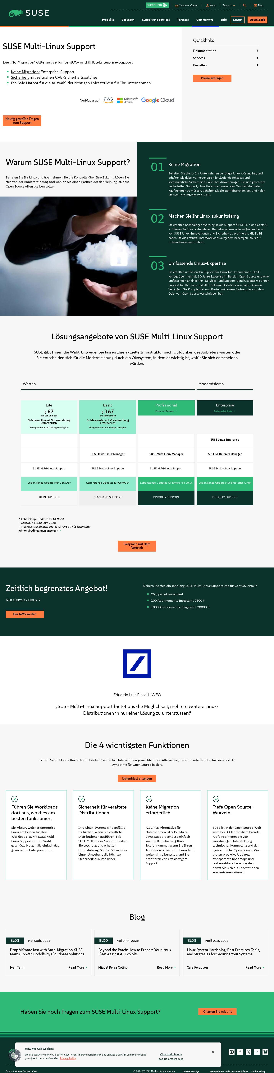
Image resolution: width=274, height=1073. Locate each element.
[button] (158, 4)
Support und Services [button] (156, 19)
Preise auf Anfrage (164, 411)
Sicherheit (20, 77)
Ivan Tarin (17, 967)
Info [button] (224, 19)
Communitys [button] (204, 19)
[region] (118, 1054)
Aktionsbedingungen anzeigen (38, 530)
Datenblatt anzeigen (137, 778)
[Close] (213, 1052)
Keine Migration (25, 71)
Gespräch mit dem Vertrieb (137, 546)
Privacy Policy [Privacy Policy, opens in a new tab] (68, 1058)
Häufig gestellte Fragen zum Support (22, 121)
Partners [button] (183, 19)
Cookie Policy (258, 1071)
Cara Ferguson (197, 967)
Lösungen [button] (128, 19)
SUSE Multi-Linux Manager (108, 454)
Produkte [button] (108, 19)
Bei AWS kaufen (25, 614)
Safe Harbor (28, 82)
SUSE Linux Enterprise (225, 439)
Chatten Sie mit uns (217, 1012)
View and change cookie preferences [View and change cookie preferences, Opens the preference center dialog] (171, 1057)
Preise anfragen (212, 78)
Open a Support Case (26, 1071)
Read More (76, 967)
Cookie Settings (191, 1071)
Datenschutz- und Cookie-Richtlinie (229, 1071)
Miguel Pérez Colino (113, 967)
